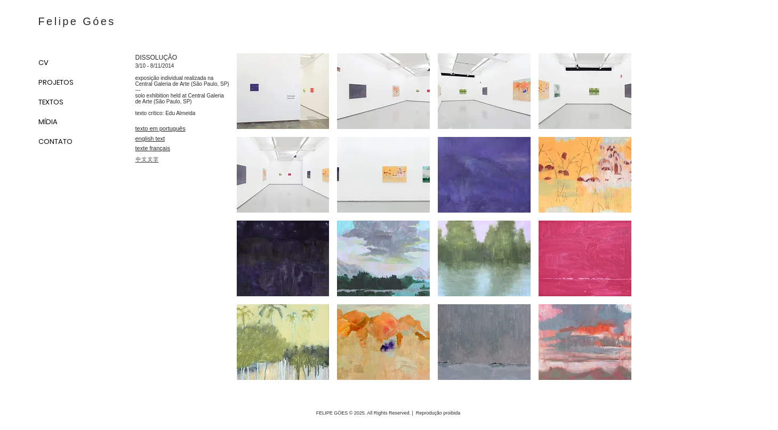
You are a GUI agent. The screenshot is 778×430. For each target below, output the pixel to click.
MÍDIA (48, 122)
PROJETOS (56, 82)
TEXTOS (50, 102)
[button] (283, 91)
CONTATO (55, 141)
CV (43, 63)
